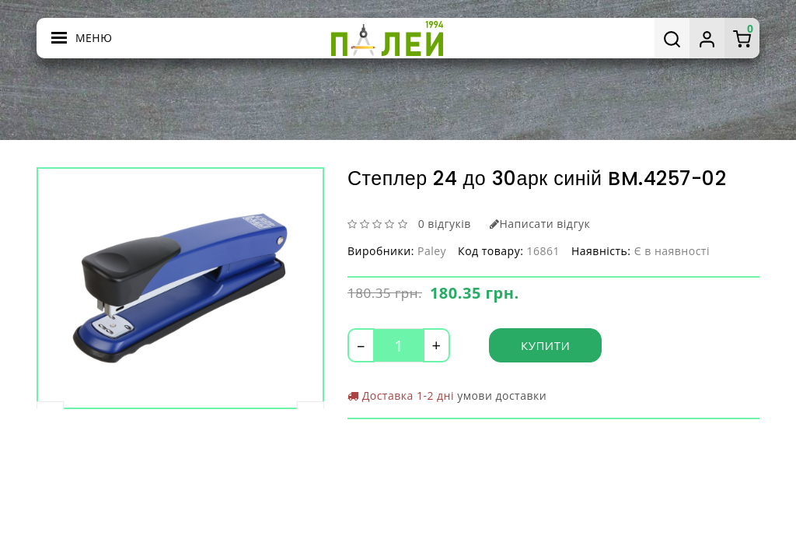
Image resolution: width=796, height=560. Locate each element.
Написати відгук (540, 223)
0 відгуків (444, 223)
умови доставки (501, 395)
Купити (545, 345)
